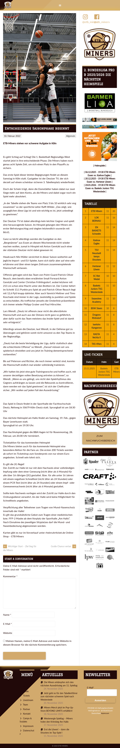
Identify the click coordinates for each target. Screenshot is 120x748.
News (25, 686)
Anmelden (100, 700)
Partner (26, 709)
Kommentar (10, 576)
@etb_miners (88, 19)
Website (7, 632)
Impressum (28, 726)
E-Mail (7, 623)
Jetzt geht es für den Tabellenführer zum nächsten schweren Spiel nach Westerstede (59, 696)
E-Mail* (90, 687)
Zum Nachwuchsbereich (100, 438)
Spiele (26, 691)
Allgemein (70, 136)
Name (7, 614)
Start (25, 682)
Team (25, 704)
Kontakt (26, 713)
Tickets (26, 695)
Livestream (28, 700)
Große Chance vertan (63, 546)
